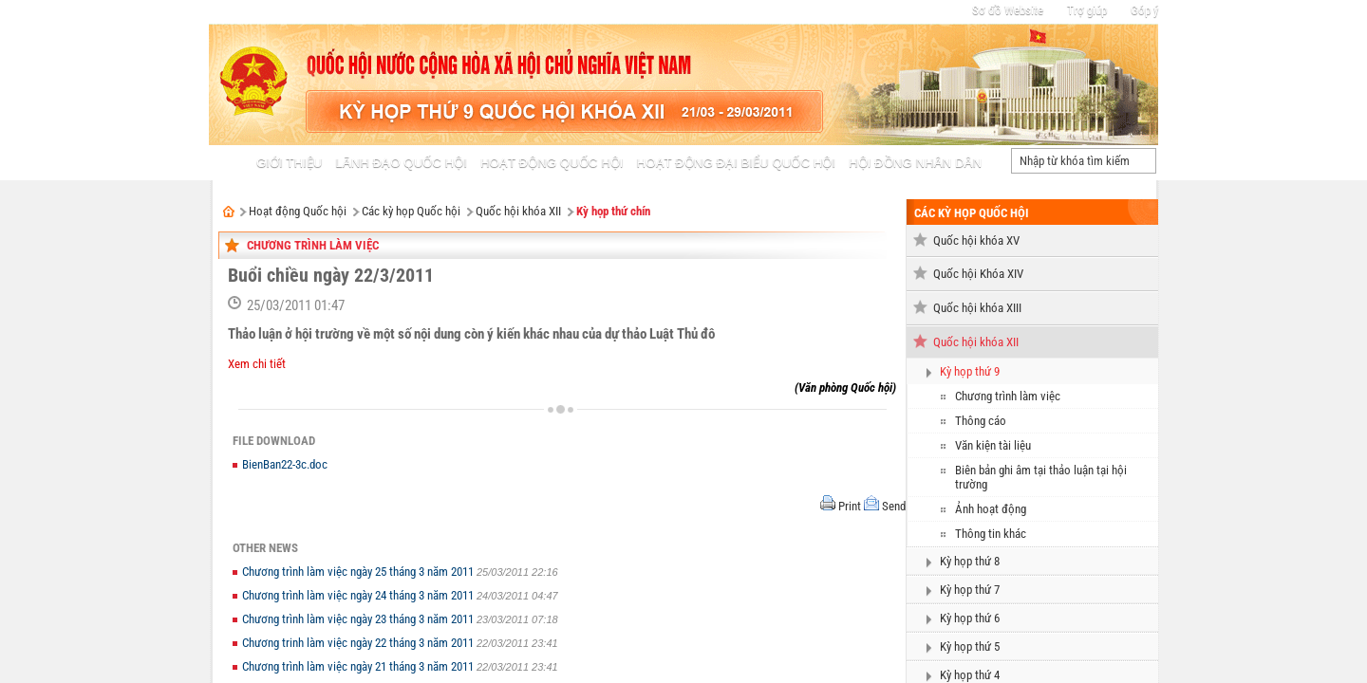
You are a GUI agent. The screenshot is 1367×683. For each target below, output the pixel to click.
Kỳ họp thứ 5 (970, 646)
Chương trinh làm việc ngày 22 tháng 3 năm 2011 (359, 643)
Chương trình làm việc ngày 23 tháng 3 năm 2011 (359, 619)
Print (849, 506)
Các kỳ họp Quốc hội (411, 211)
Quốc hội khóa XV (976, 240)
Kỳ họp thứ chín (613, 211)
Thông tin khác (990, 533)
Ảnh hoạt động (990, 509)
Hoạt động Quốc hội (297, 211)
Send (894, 506)
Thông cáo (980, 421)
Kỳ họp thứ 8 (970, 561)
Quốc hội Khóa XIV (978, 274)
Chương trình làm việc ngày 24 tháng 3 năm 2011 (359, 595)
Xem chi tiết (257, 364)
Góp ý (1144, 10)
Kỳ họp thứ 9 (970, 371)
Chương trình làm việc (313, 245)
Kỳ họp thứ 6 (970, 618)
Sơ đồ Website (1007, 10)
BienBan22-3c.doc (285, 464)
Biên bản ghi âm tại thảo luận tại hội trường (1041, 477)
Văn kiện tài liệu (993, 445)
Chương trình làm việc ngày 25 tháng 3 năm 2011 (359, 571)
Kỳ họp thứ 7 (970, 589)
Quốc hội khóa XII (518, 211)
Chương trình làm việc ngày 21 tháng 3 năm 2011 (359, 666)
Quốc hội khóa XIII (977, 308)
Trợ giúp (1087, 10)
